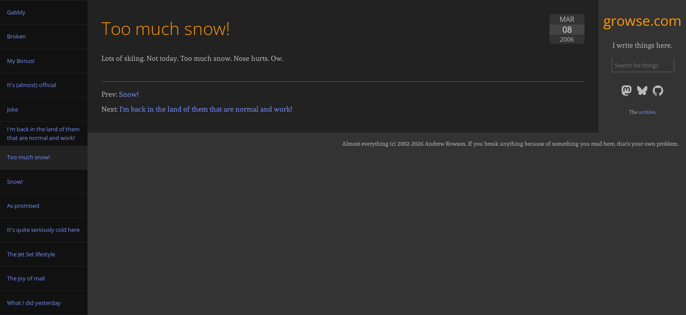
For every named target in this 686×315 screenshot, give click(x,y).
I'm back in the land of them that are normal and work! (205, 109)
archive (647, 112)
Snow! (129, 94)
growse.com (642, 20)
